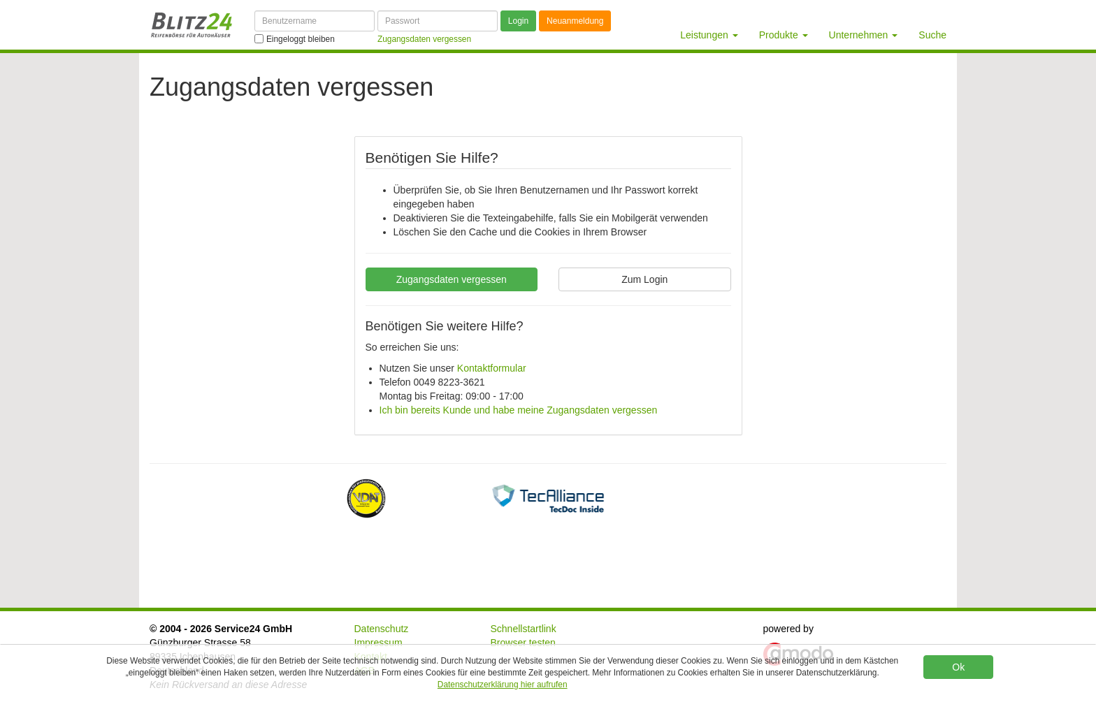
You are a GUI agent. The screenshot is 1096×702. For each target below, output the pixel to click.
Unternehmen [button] (863, 35)
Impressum (378, 642)
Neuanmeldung (575, 21)
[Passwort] (437, 20)
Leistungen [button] (708, 35)
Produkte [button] (783, 35)
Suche (932, 35)
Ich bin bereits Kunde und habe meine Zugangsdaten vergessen (519, 410)
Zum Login (644, 279)
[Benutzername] (314, 20)
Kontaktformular (491, 368)
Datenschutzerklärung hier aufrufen (503, 684)
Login (518, 21)
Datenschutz (381, 628)
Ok (958, 667)
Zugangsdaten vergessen (451, 279)
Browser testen (523, 642)
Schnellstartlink (523, 628)
